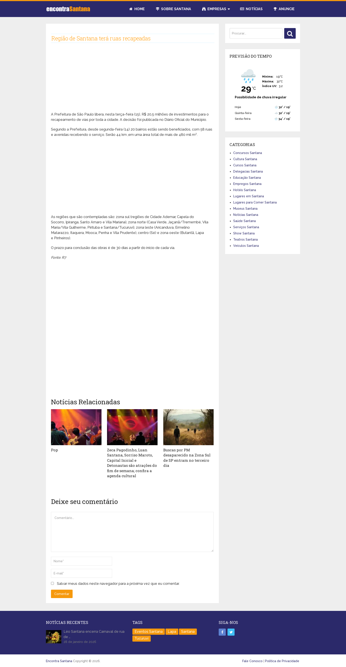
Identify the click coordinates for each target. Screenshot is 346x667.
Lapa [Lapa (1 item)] (172, 630)
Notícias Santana (245, 215)
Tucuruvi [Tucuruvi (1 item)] (142, 637)
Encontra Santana (59, 659)
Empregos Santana (247, 184)
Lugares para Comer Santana (255, 202)
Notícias (251, 9)
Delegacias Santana (248, 171)
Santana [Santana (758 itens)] (188, 630)
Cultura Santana (245, 159)
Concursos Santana (247, 153)
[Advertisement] (132, 81)
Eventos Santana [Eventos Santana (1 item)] (149, 630)
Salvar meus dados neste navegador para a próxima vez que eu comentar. (118, 582)
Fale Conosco (252, 659)
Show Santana (244, 233)
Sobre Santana (173, 9)
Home (137, 9)
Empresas (214, 9)
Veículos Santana (246, 245)
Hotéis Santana (244, 190)
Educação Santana (247, 177)
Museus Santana (245, 208)
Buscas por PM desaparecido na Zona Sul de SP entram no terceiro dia (188, 454)
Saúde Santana (244, 221)
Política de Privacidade (282, 659)
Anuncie (284, 9)
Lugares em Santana (248, 196)
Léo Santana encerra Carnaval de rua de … (94, 633)
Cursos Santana (244, 165)
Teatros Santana (245, 239)
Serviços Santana (246, 227)
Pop (54, 449)
